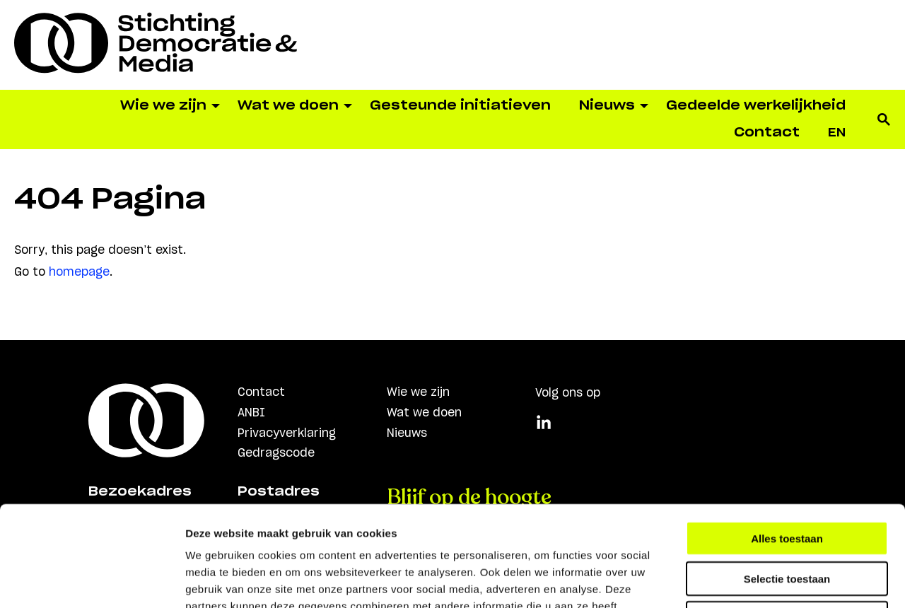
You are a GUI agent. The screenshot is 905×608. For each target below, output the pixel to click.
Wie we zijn (418, 392)
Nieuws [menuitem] (607, 106)
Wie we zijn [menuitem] (163, 106)
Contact (261, 392)
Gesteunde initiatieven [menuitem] (460, 106)
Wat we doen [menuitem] (288, 106)
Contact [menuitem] (767, 133)
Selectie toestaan (787, 478)
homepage (79, 272)
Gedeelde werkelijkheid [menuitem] (756, 106)
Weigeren (786, 518)
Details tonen (764, 580)
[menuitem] (837, 132)
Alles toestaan (787, 438)
